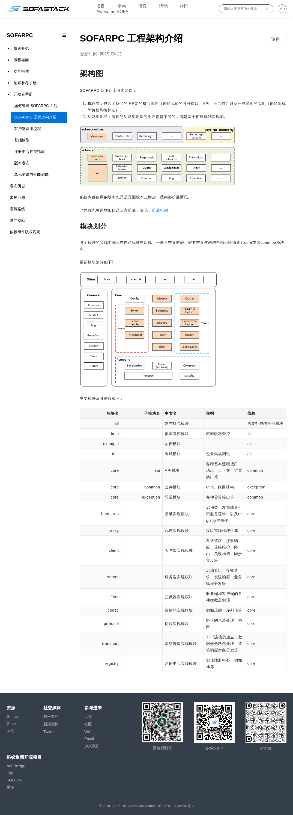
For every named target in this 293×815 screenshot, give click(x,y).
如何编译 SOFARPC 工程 (36, 105)
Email (89, 739)
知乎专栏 (51, 716)
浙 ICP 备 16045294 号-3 (175, 806)
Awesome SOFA (112, 11)
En (282, 8)
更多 (10, 787)
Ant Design (16, 766)
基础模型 (21, 140)
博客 (142, 6)
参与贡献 (17, 220)
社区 (184, 6)
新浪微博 (51, 724)
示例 (10, 730)
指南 (121, 6)
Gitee (11, 723)
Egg (10, 773)
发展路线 (17, 209)
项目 (100, 6)
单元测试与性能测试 (31, 174)
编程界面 (21, 60)
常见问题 (17, 197)
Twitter (49, 732)
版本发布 (21, 163)
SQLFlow (14, 780)
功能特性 (21, 71)
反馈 (88, 716)
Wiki (87, 732)
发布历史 (17, 186)
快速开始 (21, 48)
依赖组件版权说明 (25, 232)
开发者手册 (23, 94)
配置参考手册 (25, 83)
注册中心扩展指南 (29, 151)
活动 (163, 6)
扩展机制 (160, 210)
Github (12, 716)
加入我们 (92, 746)
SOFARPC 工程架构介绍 (35, 117)
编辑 (275, 38)
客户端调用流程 (27, 128)
